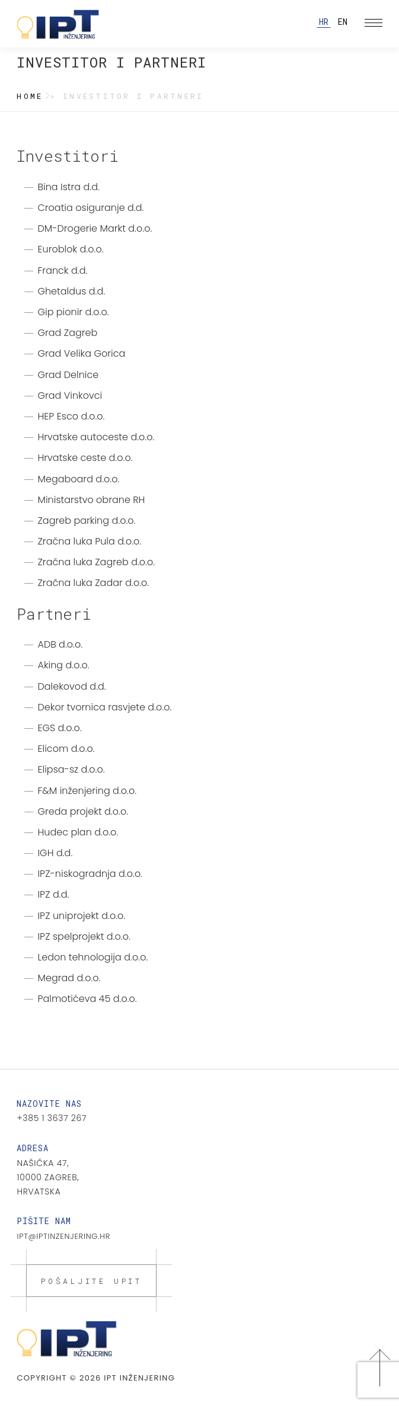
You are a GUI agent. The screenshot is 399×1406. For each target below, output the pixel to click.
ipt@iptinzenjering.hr (63, 1236)
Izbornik (375, 23)
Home (30, 96)
